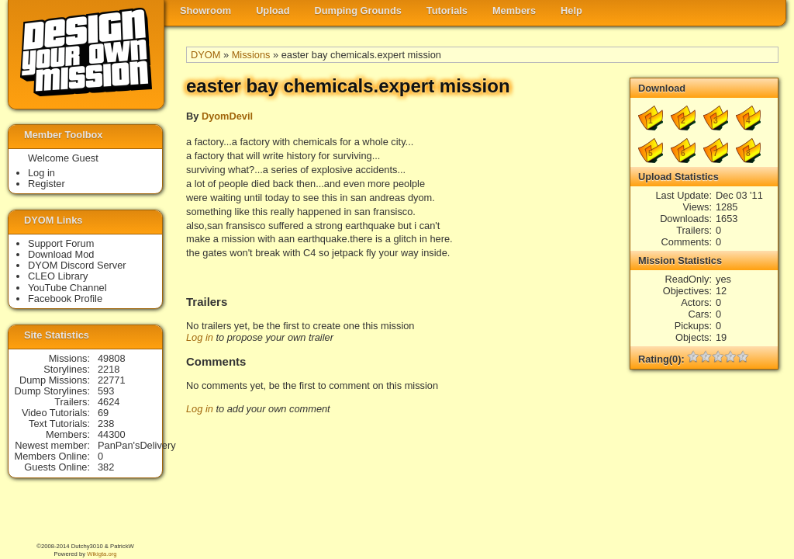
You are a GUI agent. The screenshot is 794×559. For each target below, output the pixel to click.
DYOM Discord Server (77, 265)
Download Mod (61, 254)
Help (571, 10)
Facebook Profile (65, 298)
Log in (199, 337)
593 (106, 391)
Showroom (205, 10)
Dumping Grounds (358, 10)
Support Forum (61, 243)
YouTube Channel (67, 287)
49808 (112, 358)
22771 (112, 380)
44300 (112, 434)
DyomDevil (227, 116)
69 (103, 412)
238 (106, 423)
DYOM (205, 55)
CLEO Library (58, 276)
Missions (251, 55)
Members (514, 10)
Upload (272, 10)
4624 (108, 402)
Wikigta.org (101, 553)
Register (46, 183)
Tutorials (447, 10)
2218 (108, 369)
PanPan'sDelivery (137, 445)
